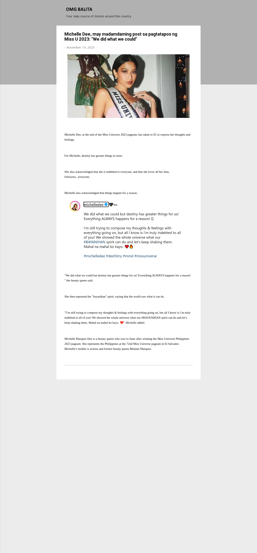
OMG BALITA (79, 9)
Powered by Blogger (128, 534)
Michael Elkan (138, 542)
